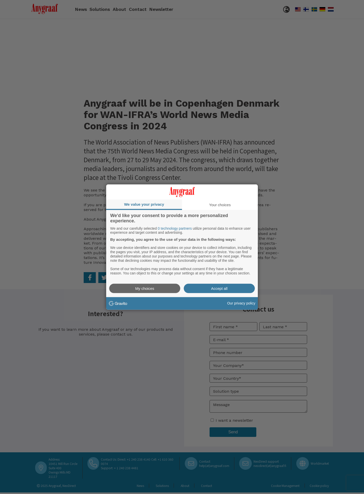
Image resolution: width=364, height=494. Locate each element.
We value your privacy (144, 204)
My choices (144, 288)
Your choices (220, 204)
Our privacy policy (241, 303)
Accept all (219, 288)
